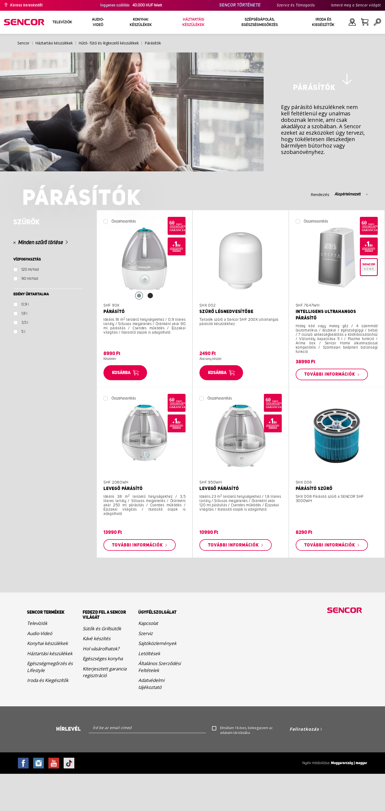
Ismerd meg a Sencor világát (356, 5)
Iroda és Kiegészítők (47, 717)
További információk (330, 411)
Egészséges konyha (103, 695)
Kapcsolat (148, 660)
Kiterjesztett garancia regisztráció (104, 709)
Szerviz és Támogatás (296, 5)
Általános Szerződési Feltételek (159, 704)
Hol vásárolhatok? (101, 685)
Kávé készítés (96, 675)
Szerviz (145, 670)
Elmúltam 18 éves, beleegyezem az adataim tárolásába (246, 767)
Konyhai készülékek (47, 680)
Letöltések (149, 690)
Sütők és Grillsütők (102, 665)
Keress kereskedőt (26, 5)
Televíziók (37, 660)
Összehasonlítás (123, 258)
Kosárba (121, 410)
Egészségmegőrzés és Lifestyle (50, 704)
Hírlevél (68, 766)
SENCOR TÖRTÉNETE (240, 5)
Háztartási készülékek (49, 690)
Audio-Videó (39, 670)
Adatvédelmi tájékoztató (151, 720)
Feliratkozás (304, 766)
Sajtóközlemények (157, 680)
